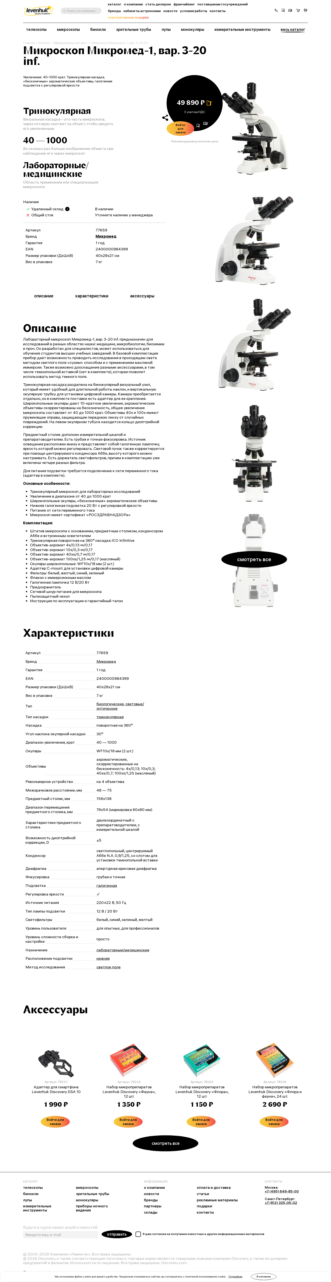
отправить (117, 1234)
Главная (29, 43)
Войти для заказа (180, 128)
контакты (217, 11)
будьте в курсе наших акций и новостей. (60, 1227)
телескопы (36, 29)
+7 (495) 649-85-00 (282, 1191)
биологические (110, 703)
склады (150, 1212)
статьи (203, 1194)
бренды (114, 11)
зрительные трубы (133, 29)
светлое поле (108, 967)
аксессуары (142, 296)
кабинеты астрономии (142, 11)
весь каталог (293, 29)
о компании (133, 4)
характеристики (91, 296)
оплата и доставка (214, 1188)
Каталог (44, 43)
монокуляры (192, 29)
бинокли (98, 29)
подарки (204, 1206)
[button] (276, 10)
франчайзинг (184, 4)
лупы (166, 29)
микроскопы (68, 29)
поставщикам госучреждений (222, 4)
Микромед (106, 236)
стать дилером (158, 4)
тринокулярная (110, 716)
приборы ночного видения (92, 1208)
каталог (114, 4)
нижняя (103, 958)
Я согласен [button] (264, 1276)
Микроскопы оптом (71, 43)
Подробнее (235, 1276)
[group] (254, 128)
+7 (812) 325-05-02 (281, 1202)
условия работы (193, 11)
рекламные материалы (217, 1200)
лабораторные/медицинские (122, 949)
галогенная (106, 885)
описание (43, 296)
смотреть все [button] (254, 559)
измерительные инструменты (242, 29)
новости (170, 11)
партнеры (152, 1206)
